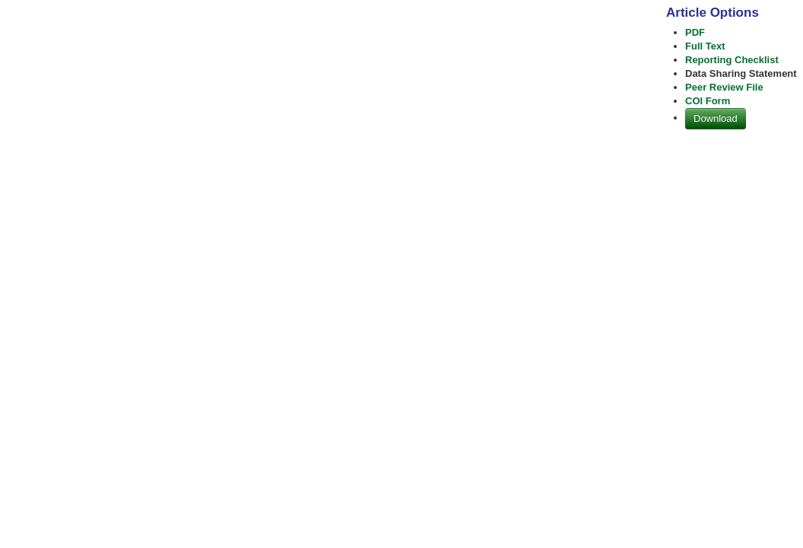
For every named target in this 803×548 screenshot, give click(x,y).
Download (716, 118)
